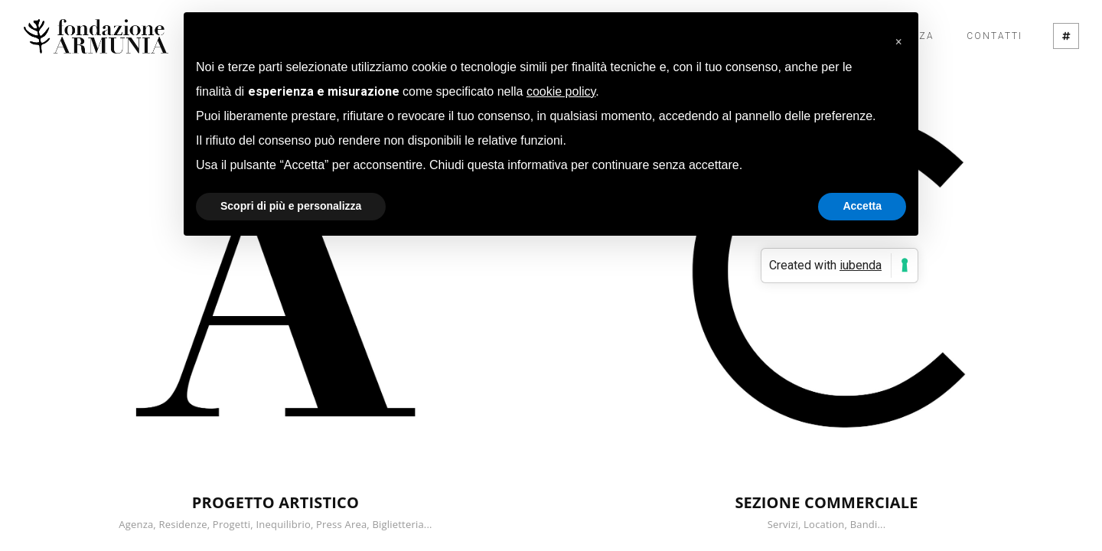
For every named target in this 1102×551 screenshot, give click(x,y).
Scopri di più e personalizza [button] (290, 206)
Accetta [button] (862, 206)
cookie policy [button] (561, 91)
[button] (898, 36)
